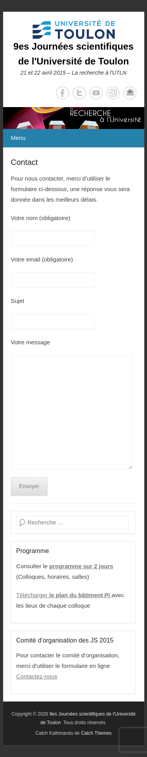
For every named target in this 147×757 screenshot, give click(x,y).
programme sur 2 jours (81, 566)
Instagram (113, 92)
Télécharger (63, 595)
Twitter (79, 92)
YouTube (96, 92)
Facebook (62, 92)
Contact (24, 162)
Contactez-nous (36, 676)
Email (129, 92)
